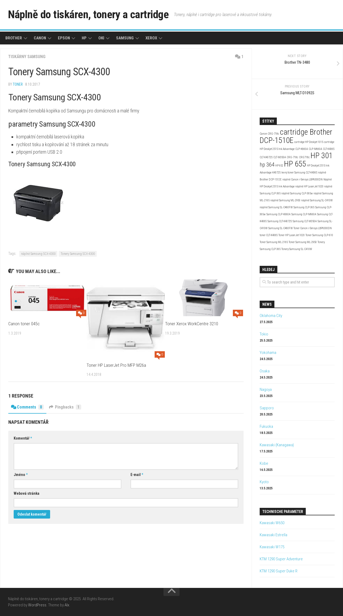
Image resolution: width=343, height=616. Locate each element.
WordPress (37, 605)
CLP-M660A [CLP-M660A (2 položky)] (315, 149)
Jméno (21, 475)
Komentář (23, 438)
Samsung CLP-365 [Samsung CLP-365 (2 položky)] (303, 207)
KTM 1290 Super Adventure (281, 559)
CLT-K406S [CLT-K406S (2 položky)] (328, 149)
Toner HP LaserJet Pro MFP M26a (116, 365)
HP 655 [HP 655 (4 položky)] (295, 163)
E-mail (137, 475)
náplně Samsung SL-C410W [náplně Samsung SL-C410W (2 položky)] (317, 200)
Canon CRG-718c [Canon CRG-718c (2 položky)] (269, 133)
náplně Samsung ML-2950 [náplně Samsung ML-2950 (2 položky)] (285, 200)
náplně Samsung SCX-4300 (38, 254)
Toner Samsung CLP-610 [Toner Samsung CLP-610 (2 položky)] (319, 235)
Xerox (151, 38)
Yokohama (268, 352)
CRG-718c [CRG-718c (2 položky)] (292, 157)
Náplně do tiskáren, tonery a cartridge (90, 14)
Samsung (125, 38)
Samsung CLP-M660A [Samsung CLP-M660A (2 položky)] (303, 214)
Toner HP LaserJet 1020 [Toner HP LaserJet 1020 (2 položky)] (291, 235)
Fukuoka (266, 426)
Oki (101, 38)
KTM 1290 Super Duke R (278, 571)
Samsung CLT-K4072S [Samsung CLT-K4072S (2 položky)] (279, 221)
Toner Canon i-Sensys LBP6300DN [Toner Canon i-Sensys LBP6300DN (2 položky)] (312, 228)
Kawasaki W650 (272, 522)
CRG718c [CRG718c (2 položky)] (304, 157)
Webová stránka (26, 493)
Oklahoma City (271, 315)
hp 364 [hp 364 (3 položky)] (267, 164)
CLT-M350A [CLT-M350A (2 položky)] (279, 157)
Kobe (264, 463)
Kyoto (264, 481)
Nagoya (266, 389)
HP (84, 38)
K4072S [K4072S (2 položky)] (276, 172)
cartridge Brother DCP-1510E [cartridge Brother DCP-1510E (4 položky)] (296, 136)
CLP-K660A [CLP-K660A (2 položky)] (301, 149)
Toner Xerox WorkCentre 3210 (191, 323)
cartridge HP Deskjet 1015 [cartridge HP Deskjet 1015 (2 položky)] (308, 142)
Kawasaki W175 (272, 547)
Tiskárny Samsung (27, 56)
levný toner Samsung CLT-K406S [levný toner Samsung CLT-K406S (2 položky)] (299, 172)
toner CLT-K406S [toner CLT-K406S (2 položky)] (269, 235)
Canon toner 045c (24, 323)
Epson (64, 38)
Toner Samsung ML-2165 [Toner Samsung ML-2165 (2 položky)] (274, 242)
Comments (27, 407)
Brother (13, 38)
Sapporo (267, 408)
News (267, 304)
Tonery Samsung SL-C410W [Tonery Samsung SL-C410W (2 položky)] (296, 249)
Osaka (265, 371)
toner (18, 84)
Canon (40, 38)
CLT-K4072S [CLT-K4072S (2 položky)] (266, 157)
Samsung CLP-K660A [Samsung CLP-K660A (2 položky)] (278, 214)
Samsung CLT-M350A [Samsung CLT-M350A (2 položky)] (305, 221)
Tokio (264, 334)
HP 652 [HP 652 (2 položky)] (279, 165)
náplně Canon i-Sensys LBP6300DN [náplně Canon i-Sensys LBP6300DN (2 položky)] (302, 179)
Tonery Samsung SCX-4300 (78, 254)
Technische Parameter (282, 511)
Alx (67, 605)
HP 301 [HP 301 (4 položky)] (322, 155)
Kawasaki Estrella (273, 534)
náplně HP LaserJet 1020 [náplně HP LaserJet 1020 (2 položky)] (309, 186)
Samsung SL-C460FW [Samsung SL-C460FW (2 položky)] (280, 228)
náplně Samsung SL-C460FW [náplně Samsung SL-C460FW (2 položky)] (276, 207)
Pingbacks (66, 407)
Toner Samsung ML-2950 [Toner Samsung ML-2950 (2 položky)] (303, 242)
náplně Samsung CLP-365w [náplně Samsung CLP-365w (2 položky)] (297, 193)
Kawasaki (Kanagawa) (277, 445)
